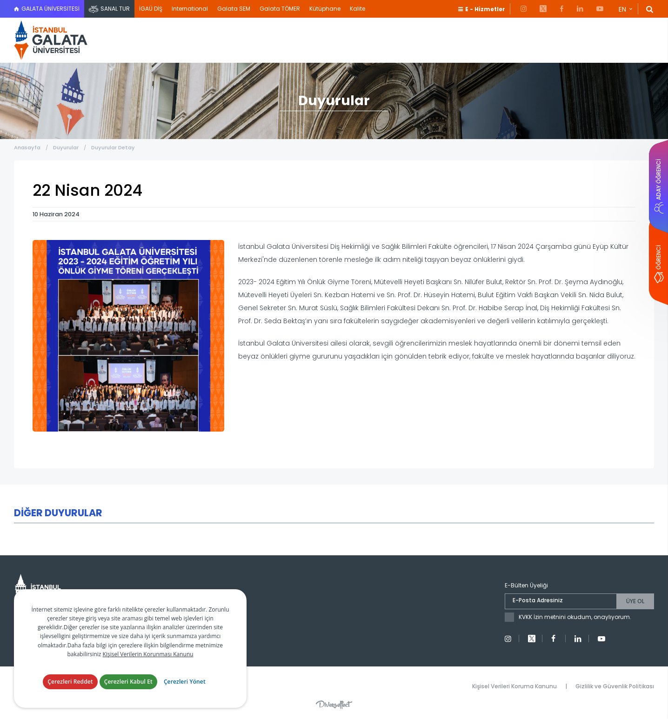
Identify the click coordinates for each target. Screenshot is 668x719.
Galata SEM (233, 9)
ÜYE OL (635, 601)
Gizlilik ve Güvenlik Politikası (614, 686)
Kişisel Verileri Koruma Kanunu (514, 686)
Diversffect (334, 704)
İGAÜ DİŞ (150, 9)
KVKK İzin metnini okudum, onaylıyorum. (575, 617)
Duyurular (66, 147)
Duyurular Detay (113, 147)
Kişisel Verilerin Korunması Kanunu (148, 654)
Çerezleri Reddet (70, 682)
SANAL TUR (115, 9)
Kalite (357, 9)
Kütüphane (325, 9)
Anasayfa (27, 147)
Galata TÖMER (280, 9)
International (190, 9)
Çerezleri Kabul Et (128, 682)
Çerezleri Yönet (185, 682)
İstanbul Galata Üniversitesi (51, 40)
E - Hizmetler (485, 9)
